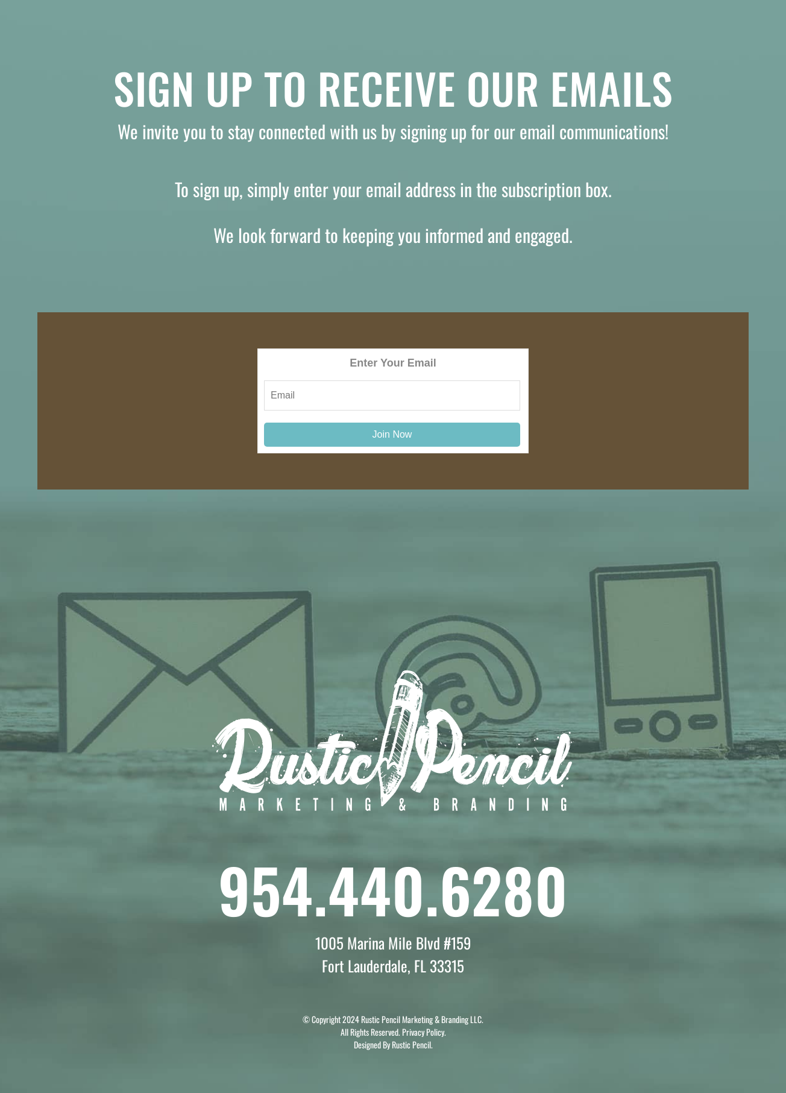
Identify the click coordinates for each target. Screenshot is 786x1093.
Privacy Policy (423, 1031)
